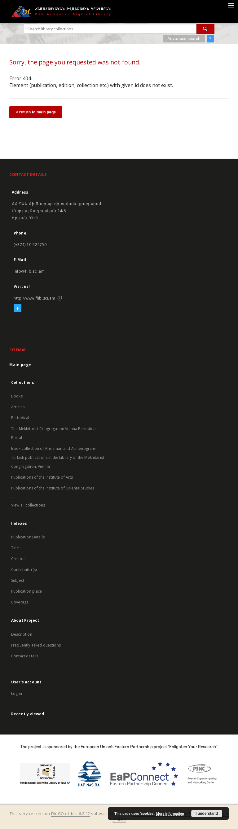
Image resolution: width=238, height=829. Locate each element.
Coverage (20, 602)
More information (170, 813)
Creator (18, 558)
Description (21, 634)
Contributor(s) (24, 569)
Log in (16, 693)
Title (15, 547)
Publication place (26, 591)
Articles (17, 407)
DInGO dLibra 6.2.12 (70, 813)
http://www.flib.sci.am (34, 298)
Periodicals (21, 417)
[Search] (205, 29)
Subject (17, 580)
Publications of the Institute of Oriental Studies (52, 488)
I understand (207, 813)
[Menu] (230, 5)
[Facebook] (17, 308)
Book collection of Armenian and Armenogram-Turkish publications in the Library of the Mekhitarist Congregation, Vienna (57, 457)
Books (17, 396)
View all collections (28, 505)
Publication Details (28, 537)
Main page (20, 364)
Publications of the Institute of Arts (42, 477)
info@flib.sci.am (29, 271)
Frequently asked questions (36, 645)
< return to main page (36, 112)
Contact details (24, 656)
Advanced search (184, 38)
